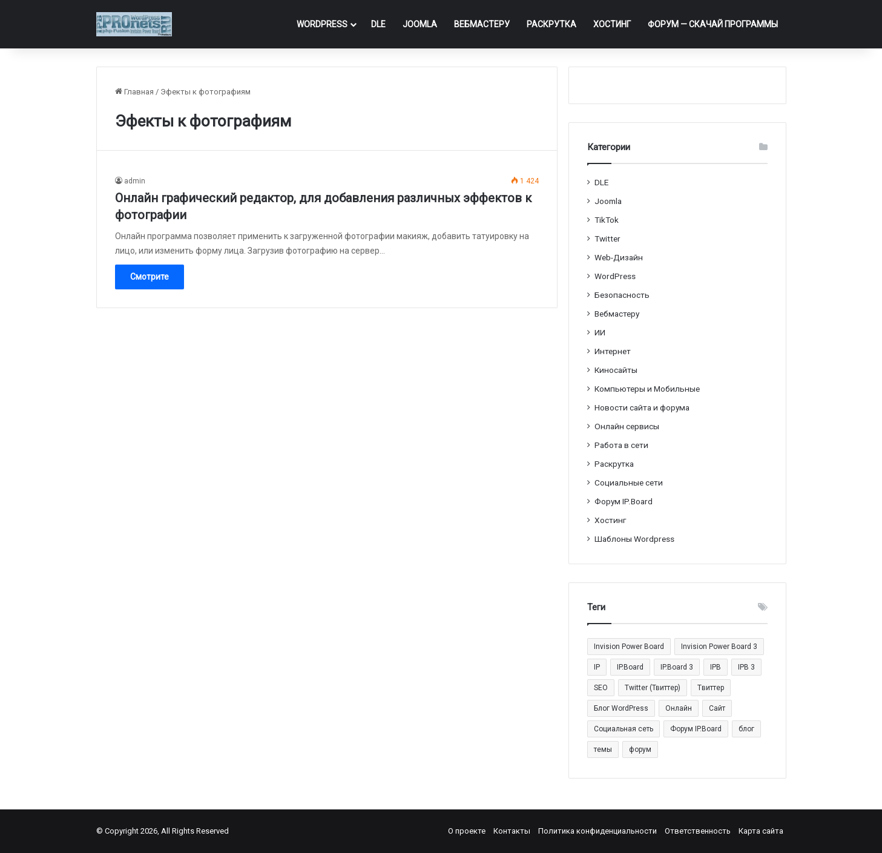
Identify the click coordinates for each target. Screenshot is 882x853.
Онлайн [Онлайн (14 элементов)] (678, 708)
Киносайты (615, 370)
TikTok (606, 220)
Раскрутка (551, 24)
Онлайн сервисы (626, 426)
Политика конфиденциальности (597, 830)
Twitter (607, 238)
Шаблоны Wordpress (634, 539)
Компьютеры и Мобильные (647, 389)
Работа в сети (621, 445)
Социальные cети (628, 482)
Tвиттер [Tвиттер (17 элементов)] (710, 687)
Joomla (420, 24)
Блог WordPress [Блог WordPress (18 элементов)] (621, 708)
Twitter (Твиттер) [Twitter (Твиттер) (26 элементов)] (652, 687)
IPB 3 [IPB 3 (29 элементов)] (746, 667)
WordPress (322, 24)
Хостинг (612, 24)
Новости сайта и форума (641, 407)
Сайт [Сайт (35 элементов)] (717, 708)
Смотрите (149, 277)
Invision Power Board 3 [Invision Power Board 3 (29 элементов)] (719, 646)
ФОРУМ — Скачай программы (713, 24)
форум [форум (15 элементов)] (640, 749)
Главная (134, 91)
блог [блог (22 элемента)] (746, 729)
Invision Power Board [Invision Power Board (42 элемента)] (629, 646)
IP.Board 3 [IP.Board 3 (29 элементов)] (676, 667)
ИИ (599, 332)
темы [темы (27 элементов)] (603, 749)
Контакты (511, 830)
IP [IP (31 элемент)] (597, 667)
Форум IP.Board (623, 501)
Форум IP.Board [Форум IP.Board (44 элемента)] (696, 729)
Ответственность (698, 830)
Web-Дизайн (618, 257)
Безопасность (622, 295)
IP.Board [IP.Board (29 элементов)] (630, 667)
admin (134, 181)
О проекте (466, 830)
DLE (378, 24)
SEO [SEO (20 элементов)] (601, 687)
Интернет (612, 351)
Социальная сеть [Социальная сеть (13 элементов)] (623, 729)
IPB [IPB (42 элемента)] (715, 667)
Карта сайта (761, 830)
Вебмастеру (482, 24)
